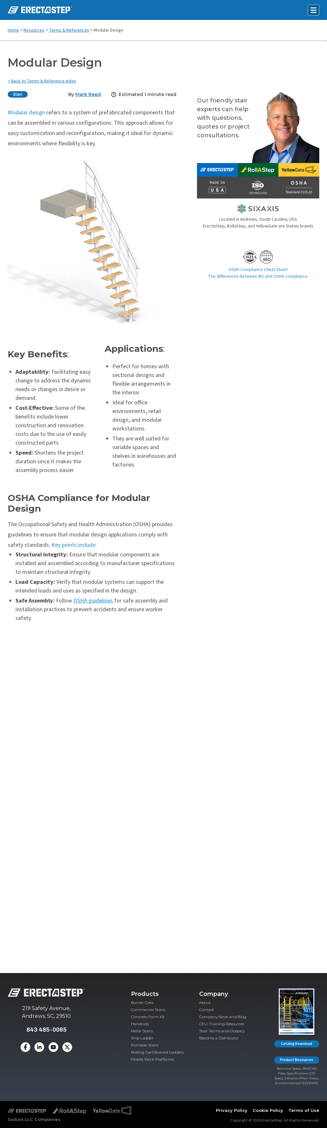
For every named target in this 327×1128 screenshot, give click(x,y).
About (205, 1002)
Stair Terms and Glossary (222, 1030)
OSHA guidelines (93, 601)
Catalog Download (296, 1043)
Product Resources (296, 1060)
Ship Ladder (142, 1038)
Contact (206, 1009)
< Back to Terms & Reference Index (42, 81)
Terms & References (69, 30)
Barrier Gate (142, 1002)
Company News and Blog (222, 1016)
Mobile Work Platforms (152, 1059)
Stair (18, 94)
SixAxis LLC (20, 1119)
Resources (33, 30)
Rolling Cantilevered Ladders (157, 1052)
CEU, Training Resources (221, 1023)
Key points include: (74, 545)
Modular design (26, 113)
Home (13, 30)
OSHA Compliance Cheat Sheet (258, 269)
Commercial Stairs (148, 1009)
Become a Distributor (219, 1038)
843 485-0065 (46, 1029)
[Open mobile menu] (313, 10)
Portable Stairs (144, 1045)
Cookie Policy (268, 1110)
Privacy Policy (232, 1110)
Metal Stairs (142, 1030)
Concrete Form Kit (148, 1016)
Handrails (140, 1023)
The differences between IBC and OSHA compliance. (258, 276)
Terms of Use (303, 1110)
